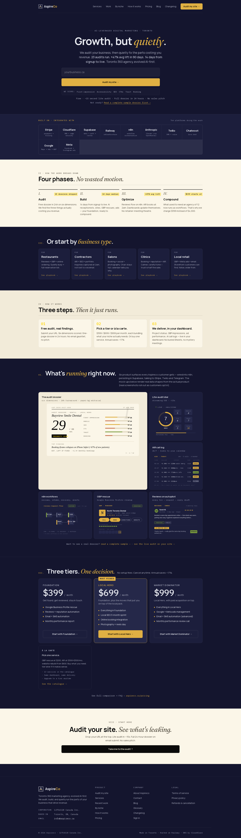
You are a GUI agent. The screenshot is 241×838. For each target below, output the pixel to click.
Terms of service (180, 793)
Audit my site (101, 793)
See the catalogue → (54, 684)
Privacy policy (178, 798)
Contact (137, 798)
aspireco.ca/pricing (137, 695)
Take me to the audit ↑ (120, 749)
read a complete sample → (115, 544)
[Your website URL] (110, 72)
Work (108, 6)
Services (97, 6)
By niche (119, 6)
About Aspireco (141, 793)
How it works (134, 6)
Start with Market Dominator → (176, 634)
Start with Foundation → (65, 634)
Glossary (137, 808)
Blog (158, 6)
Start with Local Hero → (120, 634)
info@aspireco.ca (64, 818)
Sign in (136, 818)
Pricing (148, 6)
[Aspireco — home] (47, 6)
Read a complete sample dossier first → (127, 102)
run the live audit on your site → (154, 544)
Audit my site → (191, 6)
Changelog (170, 6)
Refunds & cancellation (183, 803)
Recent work (101, 803)
